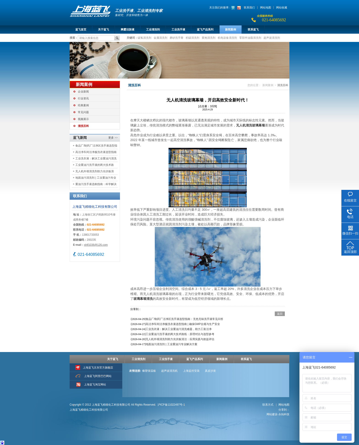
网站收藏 (281, 7)
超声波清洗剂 (272, 37)
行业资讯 (83, 98)
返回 (280, 313)
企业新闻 (83, 91)
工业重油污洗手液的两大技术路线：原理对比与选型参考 (94, 165)
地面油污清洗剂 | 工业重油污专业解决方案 (95, 178)
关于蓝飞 (103, 29)
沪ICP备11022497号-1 (171, 404)
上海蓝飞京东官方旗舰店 (98, 367)
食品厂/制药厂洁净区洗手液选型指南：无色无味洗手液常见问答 (96, 146)
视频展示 (83, 119)
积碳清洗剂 (192, 37)
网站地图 (265, 7)
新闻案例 (230, 29)
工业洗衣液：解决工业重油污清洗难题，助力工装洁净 (96, 159)
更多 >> (113, 137)
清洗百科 (83, 126)
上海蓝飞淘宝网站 (95, 384)
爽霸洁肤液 (127, 29)
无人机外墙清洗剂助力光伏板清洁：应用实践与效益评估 (94, 172)
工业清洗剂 (153, 29)
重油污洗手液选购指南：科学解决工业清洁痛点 (96, 185)
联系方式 (268, 404)
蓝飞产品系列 (205, 29)
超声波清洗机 (169, 370)
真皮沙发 (210, 370)
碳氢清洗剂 (144, 37)
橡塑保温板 (149, 370)
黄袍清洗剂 (208, 37)
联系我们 (249, 7)
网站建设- (278, 414)
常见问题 (83, 112)
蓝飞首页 (80, 29)
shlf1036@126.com (96, 244)
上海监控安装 (191, 370)
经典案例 (83, 105)
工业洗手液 (178, 29)
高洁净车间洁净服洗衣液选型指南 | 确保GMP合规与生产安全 (96, 152)
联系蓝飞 (253, 29)
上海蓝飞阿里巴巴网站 (98, 376)
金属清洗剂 (160, 37)
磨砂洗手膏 (176, 37)
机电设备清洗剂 (227, 37)
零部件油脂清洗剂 (250, 37)
